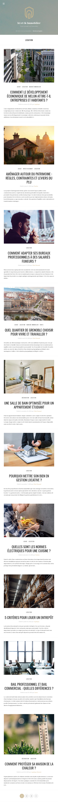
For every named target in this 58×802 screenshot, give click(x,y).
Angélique (37, 104)
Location (25, 87)
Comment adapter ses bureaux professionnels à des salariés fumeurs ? (29, 257)
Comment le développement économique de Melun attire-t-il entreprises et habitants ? (29, 96)
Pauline (36, 186)
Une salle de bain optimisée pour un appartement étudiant (29, 405)
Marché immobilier (35, 87)
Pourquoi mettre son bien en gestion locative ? (29, 477)
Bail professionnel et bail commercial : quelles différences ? (29, 686)
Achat (19, 87)
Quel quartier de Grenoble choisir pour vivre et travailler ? (29, 332)
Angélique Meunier (36, 772)
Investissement (28, 169)
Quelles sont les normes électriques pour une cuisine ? (29, 548)
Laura (36, 692)
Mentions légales (37, 31)
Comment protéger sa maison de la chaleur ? (29, 765)
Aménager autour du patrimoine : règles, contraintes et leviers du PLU (29, 177)
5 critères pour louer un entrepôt (29, 617)
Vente (41, 325)
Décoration (25, 398)
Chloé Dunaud (36, 265)
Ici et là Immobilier (29, 23)
